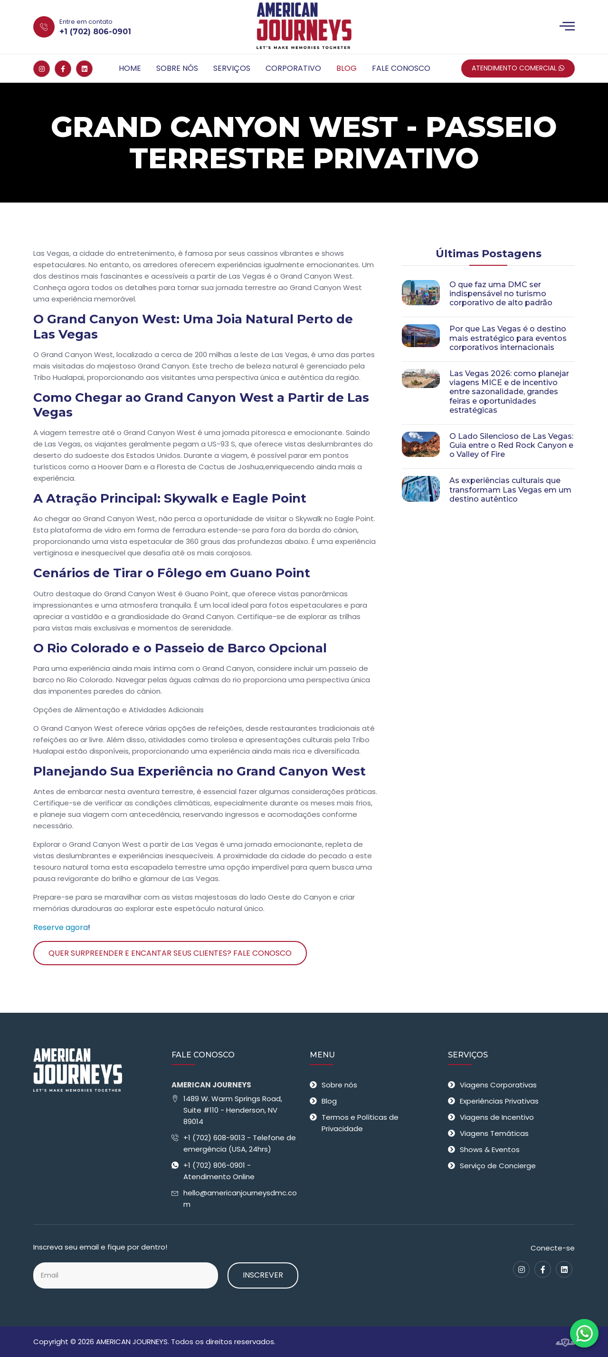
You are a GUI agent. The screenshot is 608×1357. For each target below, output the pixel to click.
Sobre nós (177, 68)
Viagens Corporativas (498, 1085)
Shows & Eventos (490, 1149)
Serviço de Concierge (498, 1166)
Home (130, 68)
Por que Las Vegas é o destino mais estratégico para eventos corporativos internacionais (508, 337)
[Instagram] (41, 68)
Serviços (231, 68)
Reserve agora (60, 927)
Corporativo (293, 68)
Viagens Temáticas (494, 1133)
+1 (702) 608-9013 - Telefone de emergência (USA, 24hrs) (239, 1143)
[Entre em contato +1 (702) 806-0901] (121, 27)
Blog (346, 68)
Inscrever (263, 1275)
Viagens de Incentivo (497, 1117)
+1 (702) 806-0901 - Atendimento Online (219, 1171)
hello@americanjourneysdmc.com (240, 1198)
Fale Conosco (401, 68)
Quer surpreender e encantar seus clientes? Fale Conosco (170, 953)
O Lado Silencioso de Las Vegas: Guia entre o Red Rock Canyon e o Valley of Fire (511, 445)
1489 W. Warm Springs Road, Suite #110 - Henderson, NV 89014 (232, 1110)
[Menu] (567, 27)
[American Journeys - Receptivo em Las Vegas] (303, 27)
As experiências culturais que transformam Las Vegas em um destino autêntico (510, 489)
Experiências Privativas (499, 1101)
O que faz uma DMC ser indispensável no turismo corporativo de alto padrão (500, 293)
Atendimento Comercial (518, 68)
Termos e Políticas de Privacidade (360, 1123)
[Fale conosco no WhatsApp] (584, 1333)
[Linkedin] (84, 68)
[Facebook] (63, 68)
